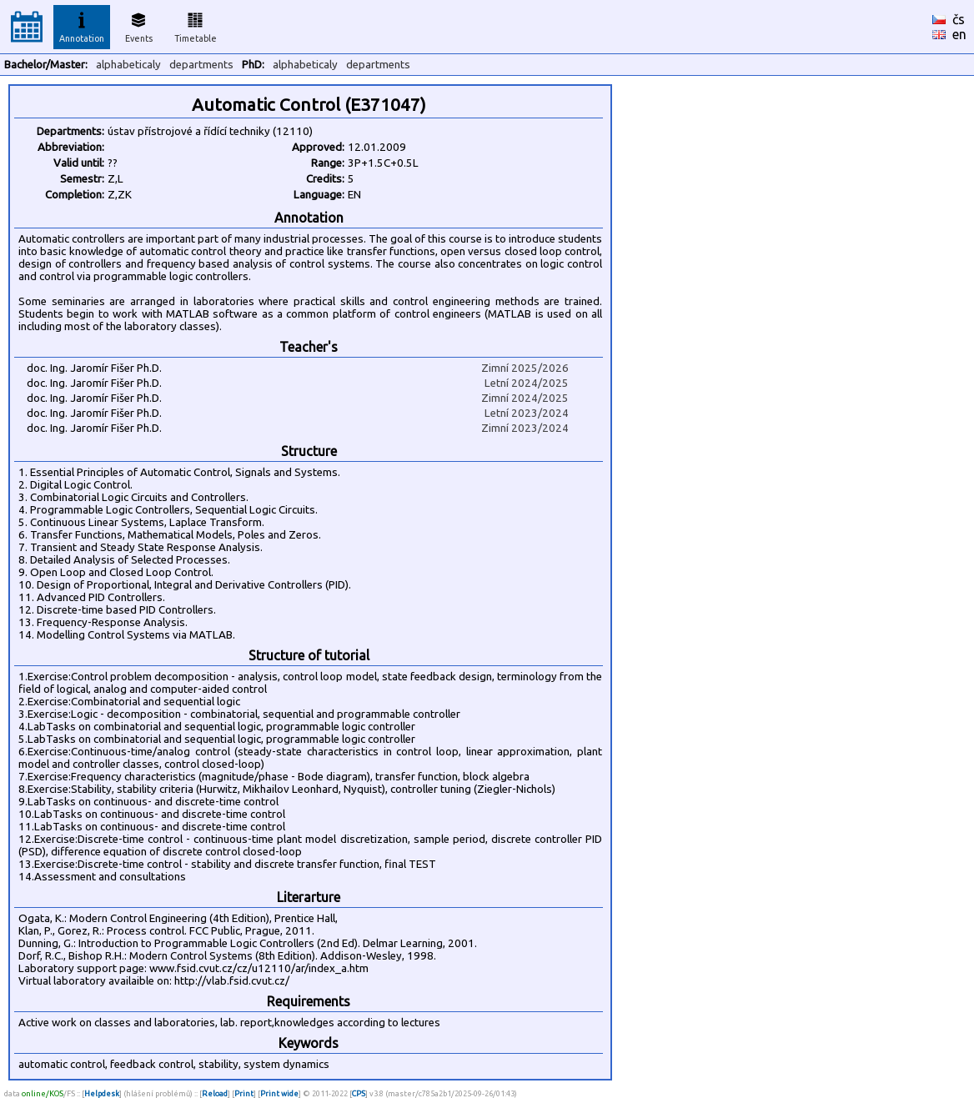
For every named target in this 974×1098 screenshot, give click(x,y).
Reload (215, 1093)
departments (201, 64)
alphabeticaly (128, 64)
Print (244, 1093)
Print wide (279, 1093)
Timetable (195, 25)
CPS (358, 1093)
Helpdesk (101, 1093)
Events (139, 25)
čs (958, 19)
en (959, 34)
